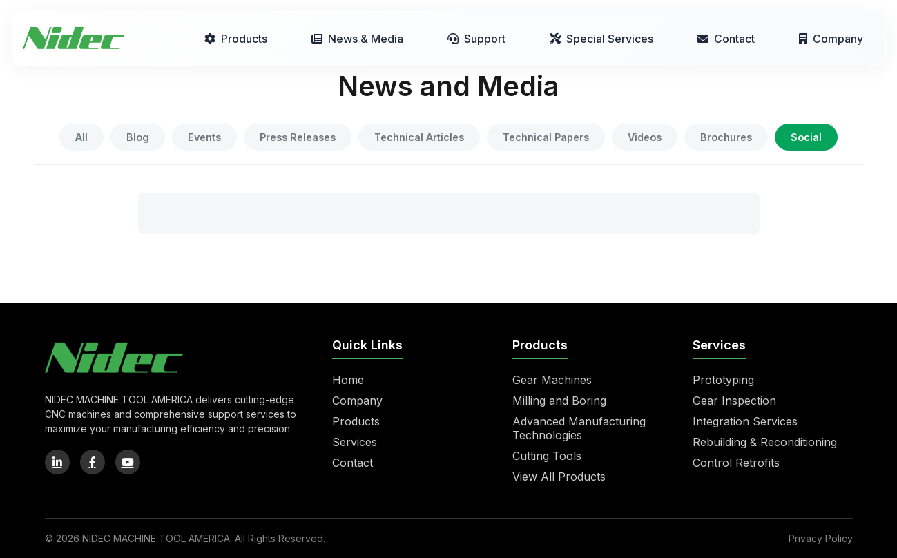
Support (476, 39)
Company (831, 39)
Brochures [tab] (726, 137)
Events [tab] (204, 137)
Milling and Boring (559, 400)
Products (235, 39)
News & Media (357, 39)
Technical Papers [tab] (546, 137)
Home (348, 380)
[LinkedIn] (57, 462)
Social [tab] (806, 137)
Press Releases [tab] (298, 137)
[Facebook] (92, 462)
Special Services (601, 39)
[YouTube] (127, 462)
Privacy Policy (821, 538)
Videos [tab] (645, 137)
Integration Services (745, 421)
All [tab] (81, 137)
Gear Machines (552, 380)
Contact (726, 39)
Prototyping (723, 380)
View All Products (559, 476)
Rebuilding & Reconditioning (765, 442)
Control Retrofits (736, 463)
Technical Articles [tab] (419, 137)
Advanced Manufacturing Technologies (579, 428)
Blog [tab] (137, 137)
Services (354, 442)
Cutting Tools (546, 456)
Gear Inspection (734, 400)
